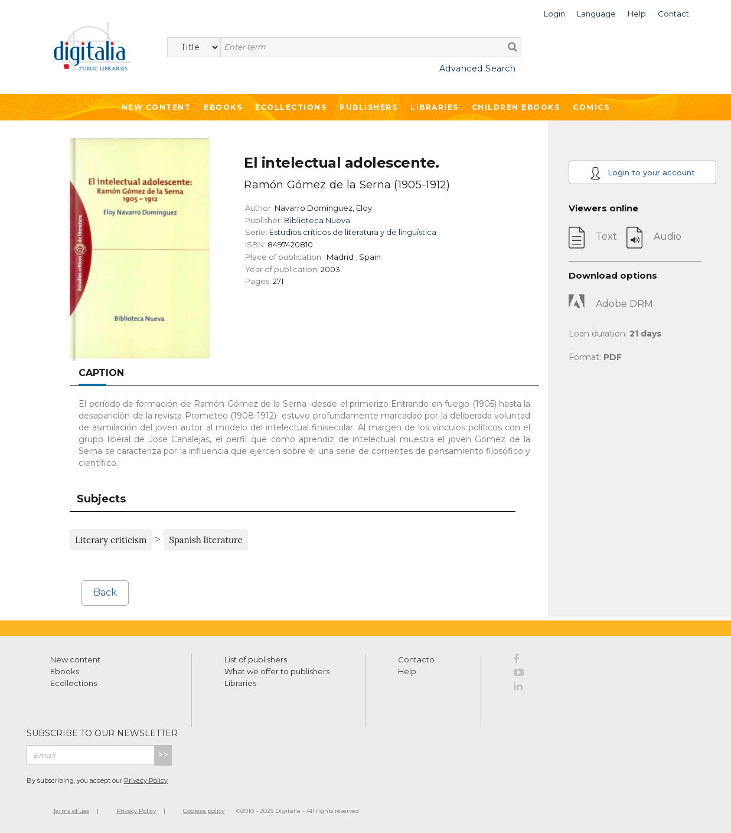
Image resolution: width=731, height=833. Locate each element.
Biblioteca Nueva (317, 220)
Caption (101, 372)
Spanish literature (205, 539)
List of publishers (255, 659)
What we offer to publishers (276, 671)
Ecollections (291, 107)
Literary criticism (110, 539)
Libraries (434, 107)
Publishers (368, 107)
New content (75, 659)
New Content (156, 107)
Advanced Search (477, 68)
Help (407, 671)
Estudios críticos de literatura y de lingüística (352, 232)
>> (163, 754)
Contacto (416, 659)
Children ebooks (516, 107)
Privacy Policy (146, 780)
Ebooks (223, 107)
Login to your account (642, 173)
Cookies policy (203, 811)
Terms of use (71, 811)
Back (105, 592)
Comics (591, 107)
